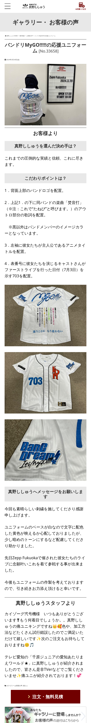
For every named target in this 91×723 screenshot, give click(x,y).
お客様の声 (18, 686)
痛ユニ (25, 686)
